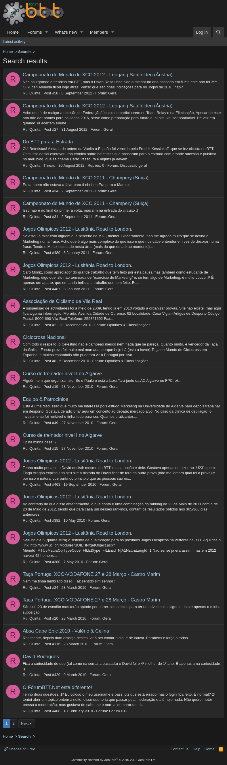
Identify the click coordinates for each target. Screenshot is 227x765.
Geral (112, 93)
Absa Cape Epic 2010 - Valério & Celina (66, 631)
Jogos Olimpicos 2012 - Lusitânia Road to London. (77, 229)
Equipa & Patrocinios (45, 399)
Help (197, 749)
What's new (66, 32)
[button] (47, 32)
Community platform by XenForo (114, 760)
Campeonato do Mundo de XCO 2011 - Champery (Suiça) (86, 178)
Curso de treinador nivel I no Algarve (62, 373)
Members (99, 32)
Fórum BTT (118, 711)
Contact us (179, 749)
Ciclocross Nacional (44, 337)
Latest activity (14, 41)
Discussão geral (133, 165)
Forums (34, 32)
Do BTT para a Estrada (48, 142)
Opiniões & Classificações (128, 325)
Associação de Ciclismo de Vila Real (62, 301)
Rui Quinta (31, 93)
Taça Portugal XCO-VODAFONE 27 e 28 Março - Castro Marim (91, 574)
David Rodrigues (41, 656)
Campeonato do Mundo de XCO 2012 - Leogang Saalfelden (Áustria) (98, 74)
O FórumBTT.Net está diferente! (57, 687)
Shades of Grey (19, 749)
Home (13, 32)
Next (25, 723)
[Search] (218, 32)
